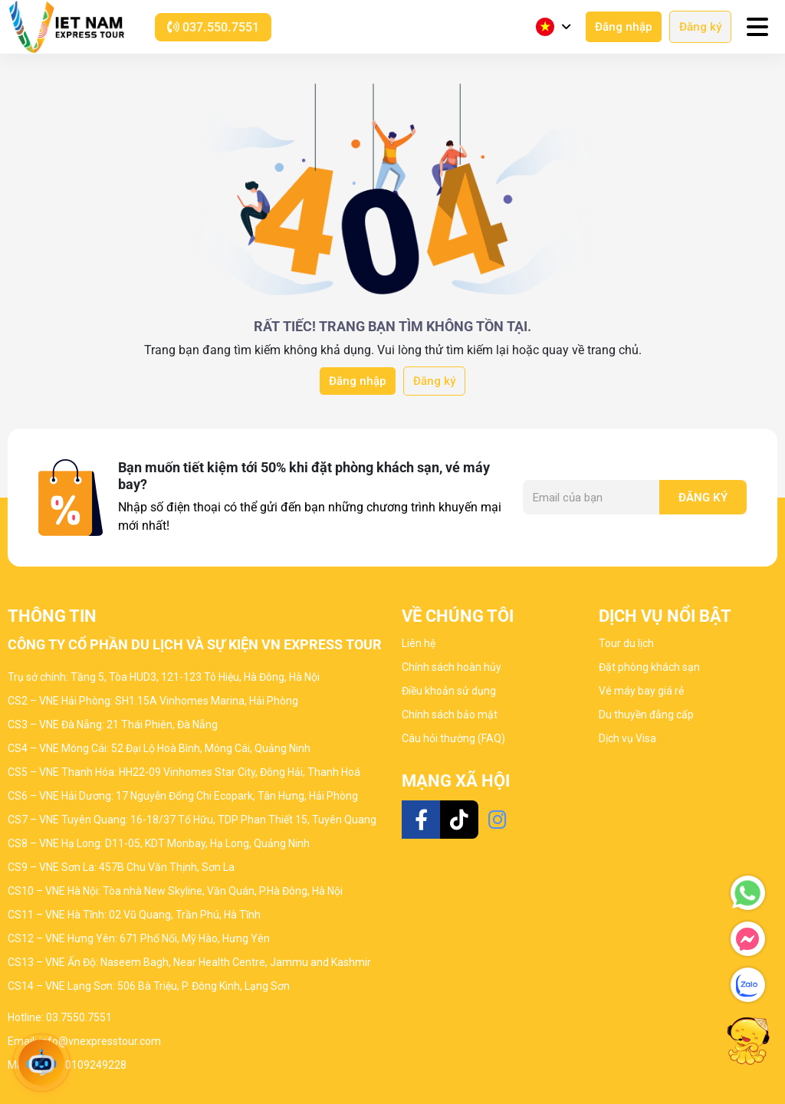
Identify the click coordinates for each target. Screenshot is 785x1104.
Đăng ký (700, 27)
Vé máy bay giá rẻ (641, 691)
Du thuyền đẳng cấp (646, 714)
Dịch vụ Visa (627, 738)
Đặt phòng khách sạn (649, 667)
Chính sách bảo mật (450, 714)
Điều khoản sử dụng (449, 691)
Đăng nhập (623, 27)
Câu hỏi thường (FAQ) (453, 738)
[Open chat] (41, 1063)
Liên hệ (418, 643)
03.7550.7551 (79, 1017)
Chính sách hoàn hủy (451, 667)
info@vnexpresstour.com (100, 1041)
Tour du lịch (626, 643)
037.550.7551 (213, 27)
